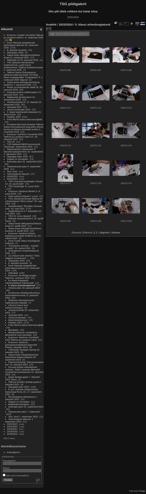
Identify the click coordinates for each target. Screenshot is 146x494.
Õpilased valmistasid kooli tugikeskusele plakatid (19, 301)
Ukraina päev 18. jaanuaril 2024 (24, 288)
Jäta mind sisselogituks (16, 475)
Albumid (7, 29)
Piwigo (142, 491)
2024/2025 (12, 176)
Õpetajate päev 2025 (17, 156)
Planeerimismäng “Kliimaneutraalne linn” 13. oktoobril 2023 (24, 363)
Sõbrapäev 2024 (16, 260)
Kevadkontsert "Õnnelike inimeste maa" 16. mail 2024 (23, 207)
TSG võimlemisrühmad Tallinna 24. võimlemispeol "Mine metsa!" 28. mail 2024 (24, 201)
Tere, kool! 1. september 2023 (23, 416)
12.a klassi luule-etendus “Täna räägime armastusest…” (22, 256)
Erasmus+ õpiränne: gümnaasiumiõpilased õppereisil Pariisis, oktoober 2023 (21, 344)
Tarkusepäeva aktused (18, 174)
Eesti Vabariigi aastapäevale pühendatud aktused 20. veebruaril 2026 (21, 45)
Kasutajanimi (13, 452)
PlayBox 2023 (15, 322)
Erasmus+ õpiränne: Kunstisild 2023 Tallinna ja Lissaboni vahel (22, 338)
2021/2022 (12, 426)
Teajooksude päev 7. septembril (24, 411)
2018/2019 (12, 434)
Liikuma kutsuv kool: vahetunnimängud (17, 306)
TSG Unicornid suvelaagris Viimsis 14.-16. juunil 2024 (24, 182)
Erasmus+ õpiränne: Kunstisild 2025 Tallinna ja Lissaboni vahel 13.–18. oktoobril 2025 (23, 136)
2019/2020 (12, 431)
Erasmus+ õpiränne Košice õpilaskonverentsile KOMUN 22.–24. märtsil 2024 (23, 235)
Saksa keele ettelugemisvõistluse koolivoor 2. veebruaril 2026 (22, 83)
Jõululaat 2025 (14, 107)
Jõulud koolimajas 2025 (18, 109)
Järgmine (104, 232)
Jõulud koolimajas (17, 317)
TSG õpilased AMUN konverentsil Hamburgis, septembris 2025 (22, 145)
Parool (6, 468)
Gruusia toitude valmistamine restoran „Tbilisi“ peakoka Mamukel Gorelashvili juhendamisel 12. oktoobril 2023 (24, 371)
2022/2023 (12, 424)
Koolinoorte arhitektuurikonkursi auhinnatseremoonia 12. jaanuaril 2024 (22, 295)
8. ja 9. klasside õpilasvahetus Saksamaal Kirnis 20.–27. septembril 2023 (23, 392)
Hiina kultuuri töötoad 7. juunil (23, 196)
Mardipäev (13, 330)
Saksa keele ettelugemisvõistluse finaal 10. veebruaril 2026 (22, 56)
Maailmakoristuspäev (18, 404)
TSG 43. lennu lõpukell (19, 216)
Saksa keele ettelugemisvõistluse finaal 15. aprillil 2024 (23, 224)
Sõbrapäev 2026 (15, 52)
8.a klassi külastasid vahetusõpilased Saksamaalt (19, 281)
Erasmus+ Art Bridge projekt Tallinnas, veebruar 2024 (20, 276)
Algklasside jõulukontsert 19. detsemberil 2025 (19, 98)
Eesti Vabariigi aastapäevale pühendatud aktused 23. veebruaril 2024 (22, 268)
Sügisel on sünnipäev (17, 159)
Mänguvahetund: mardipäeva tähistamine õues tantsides (21, 333)
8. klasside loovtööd (17, 50)
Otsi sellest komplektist (72, 33)
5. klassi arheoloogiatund (21, 285)
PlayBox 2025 (14, 117)
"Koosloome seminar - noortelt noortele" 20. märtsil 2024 (21, 246)
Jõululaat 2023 (15, 315)
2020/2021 (12, 429)
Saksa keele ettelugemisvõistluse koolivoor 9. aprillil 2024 (23, 229)
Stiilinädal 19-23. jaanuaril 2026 (22, 60)
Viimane (115, 232)
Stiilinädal (13, 273)
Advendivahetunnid (17, 320)
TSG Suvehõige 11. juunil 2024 (23, 186)
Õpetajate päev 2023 (18, 387)
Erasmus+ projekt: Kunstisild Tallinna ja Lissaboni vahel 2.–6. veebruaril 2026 (24, 36)
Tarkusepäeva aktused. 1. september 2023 (19, 420)
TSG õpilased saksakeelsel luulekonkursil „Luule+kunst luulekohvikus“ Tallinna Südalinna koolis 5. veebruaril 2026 (23, 66)
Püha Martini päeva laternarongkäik (24, 119)
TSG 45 (11, 141)
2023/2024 (12, 179)
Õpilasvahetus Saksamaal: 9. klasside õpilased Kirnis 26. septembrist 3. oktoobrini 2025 (23, 151)
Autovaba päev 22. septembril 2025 (24, 161)
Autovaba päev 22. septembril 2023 (26, 406)
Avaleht (51, 24)
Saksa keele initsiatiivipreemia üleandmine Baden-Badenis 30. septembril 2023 (21, 357)
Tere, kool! (12, 171)
